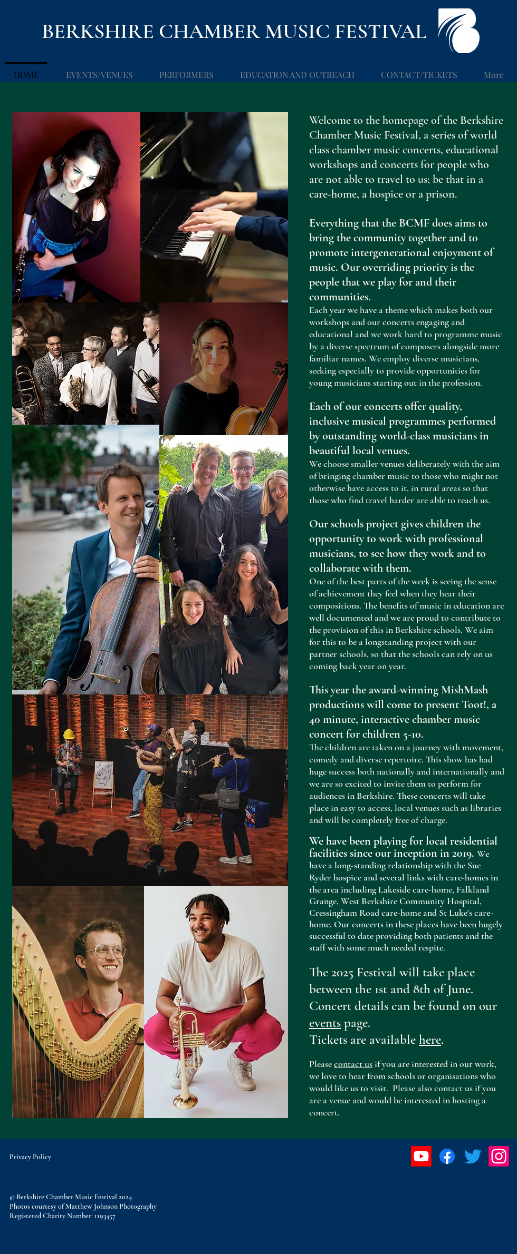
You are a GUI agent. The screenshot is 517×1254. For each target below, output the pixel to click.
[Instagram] (499, 1156)
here (430, 1039)
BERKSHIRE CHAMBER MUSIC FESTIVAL (234, 31)
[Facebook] (447, 1156)
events (325, 1023)
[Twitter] (473, 1156)
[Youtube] (421, 1156)
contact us (353, 1064)
